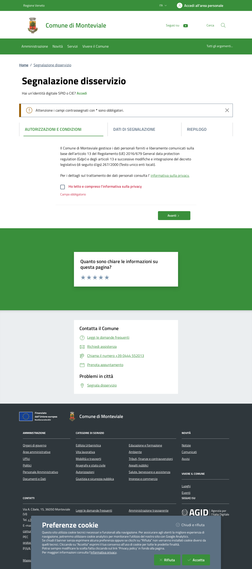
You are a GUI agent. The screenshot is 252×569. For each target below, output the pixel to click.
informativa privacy (104, 552)
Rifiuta (170, 560)
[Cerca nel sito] (223, 25)
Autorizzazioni (85, 471)
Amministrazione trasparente (148, 510)
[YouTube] (183, 25)
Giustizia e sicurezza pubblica (95, 478)
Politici (27, 465)
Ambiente (135, 451)
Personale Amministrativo (40, 471)
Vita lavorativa (85, 451)
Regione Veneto (34, 5)
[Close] (227, 110)
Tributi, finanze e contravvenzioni (151, 458)
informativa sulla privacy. (170, 175)
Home (23, 65)
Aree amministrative (36, 451)
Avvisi (186, 458)
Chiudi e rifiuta (193, 525)
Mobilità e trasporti (88, 458)
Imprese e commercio (143, 478)
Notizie (186, 445)
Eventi (186, 492)
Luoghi (186, 486)
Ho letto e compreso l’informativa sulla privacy (105, 186)
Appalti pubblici (138, 465)
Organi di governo (34, 445)
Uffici (26, 458)
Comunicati (189, 451)
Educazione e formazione (145, 445)
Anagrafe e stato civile (90, 465)
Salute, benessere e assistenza (149, 471)
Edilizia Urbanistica (88, 445)
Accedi (82, 93)
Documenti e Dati (34, 478)
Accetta (199, 560)
